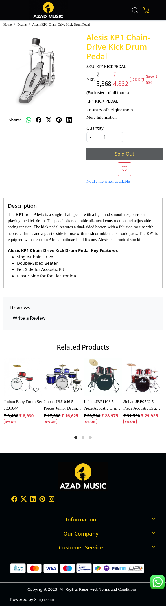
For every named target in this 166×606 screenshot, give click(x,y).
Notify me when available (108, 181)
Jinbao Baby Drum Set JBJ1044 (23, 404)
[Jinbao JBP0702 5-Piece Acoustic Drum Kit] (142, 377)
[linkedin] (69, 119)
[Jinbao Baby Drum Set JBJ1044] (23, 377)
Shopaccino (44, 599)
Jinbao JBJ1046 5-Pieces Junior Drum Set (60, 405)
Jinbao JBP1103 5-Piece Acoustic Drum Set (101, 405)
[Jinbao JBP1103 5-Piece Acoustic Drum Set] (103, 377)
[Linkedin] (33, 500)
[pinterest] (59, 119)
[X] (23, 500)
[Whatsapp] (28, 119)
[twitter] (49, 119)
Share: (15, 120)
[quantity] (104, 137)
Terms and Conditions (117, 589)
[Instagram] (51, 500)
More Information (101, 117)
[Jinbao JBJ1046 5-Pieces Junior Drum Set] (63, 377)
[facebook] (39, 119)
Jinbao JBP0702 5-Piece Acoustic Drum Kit (141, 405)
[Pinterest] (42, 500)
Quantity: (95, 128)
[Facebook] (14, 500)
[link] (135, 10)
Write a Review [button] (29, 318)
